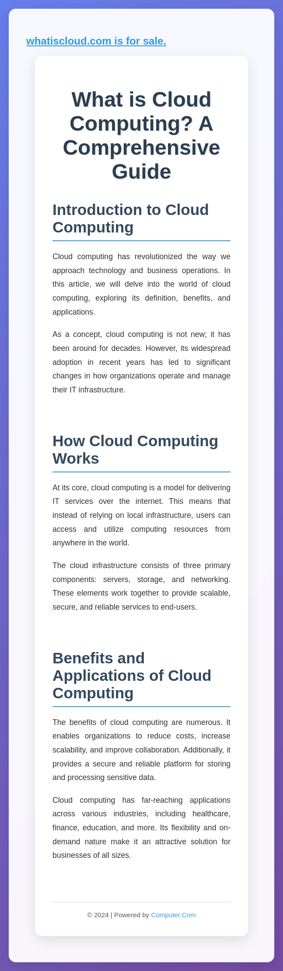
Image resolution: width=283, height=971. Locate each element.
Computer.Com (173, 915)
